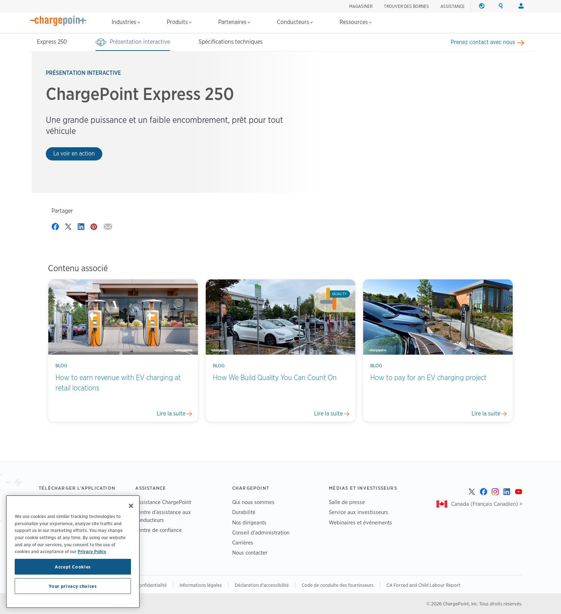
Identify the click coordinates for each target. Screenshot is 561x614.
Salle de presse (347, 502)
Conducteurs (295, 22)
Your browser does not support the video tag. (416, 121)
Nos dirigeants (249, 522)
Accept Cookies (73, 567)
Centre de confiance (158, 530)
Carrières (242, 542)
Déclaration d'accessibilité (262, 585)
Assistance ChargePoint (163, 502)
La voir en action (74, 153)
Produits (179, 22)
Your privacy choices (73, 586)
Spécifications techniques (231, 41)
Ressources (355, 22)
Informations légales (201, 585)
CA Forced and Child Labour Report (423, 585)
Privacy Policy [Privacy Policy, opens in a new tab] (92, 551)
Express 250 (52, 41)
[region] (73, 551)
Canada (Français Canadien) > (486, 503)
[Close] (131, 506)
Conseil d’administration (260, 532)
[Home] (58, 20)
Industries (126, 22)
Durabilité (243, 512)
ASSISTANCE (452, 6)
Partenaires (234, 22)
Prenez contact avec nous (483, 42)
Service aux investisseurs (358, 512)
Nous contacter (249, 552)
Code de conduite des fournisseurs (338, 585)
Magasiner (360, 6)
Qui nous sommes (253, 502)
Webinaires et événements (360, 522)
